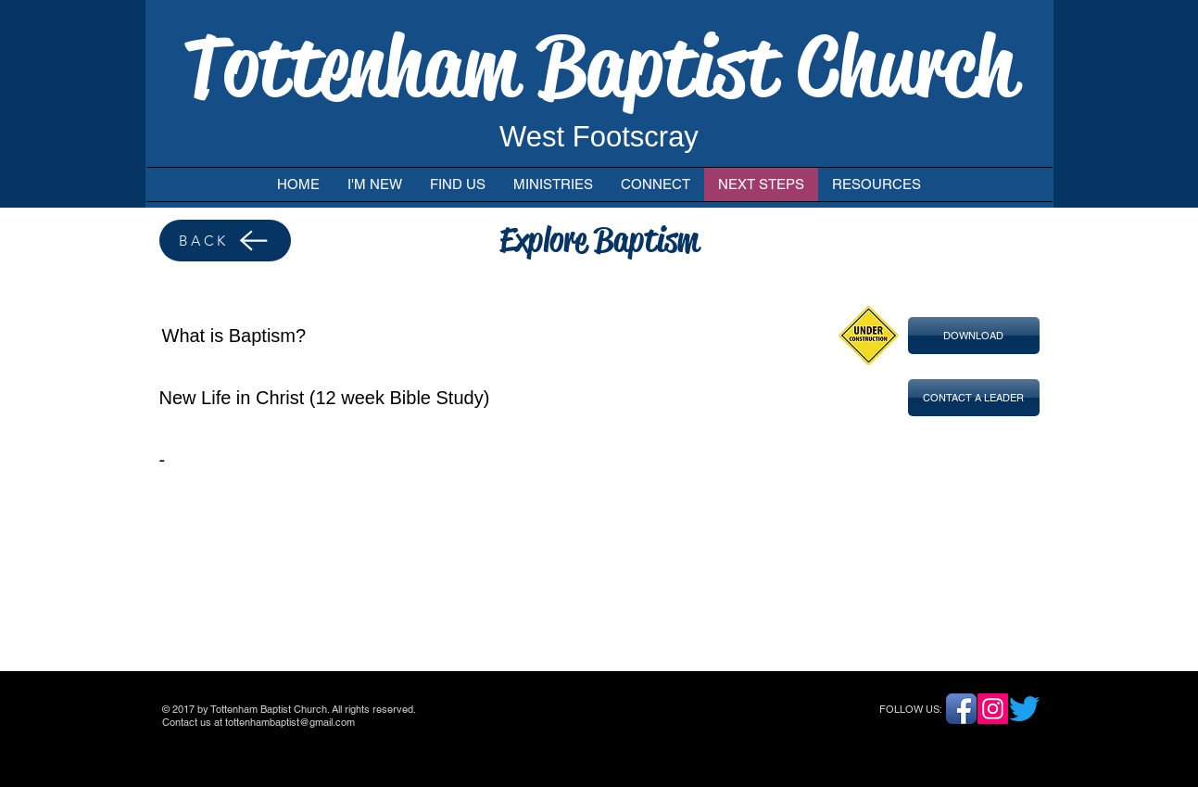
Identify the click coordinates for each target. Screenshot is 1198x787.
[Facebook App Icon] (961, 708)
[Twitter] (1024, 708)
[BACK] (225, 240)
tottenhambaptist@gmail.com (290, 722)
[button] (974, 335)
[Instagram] (992, 708)
